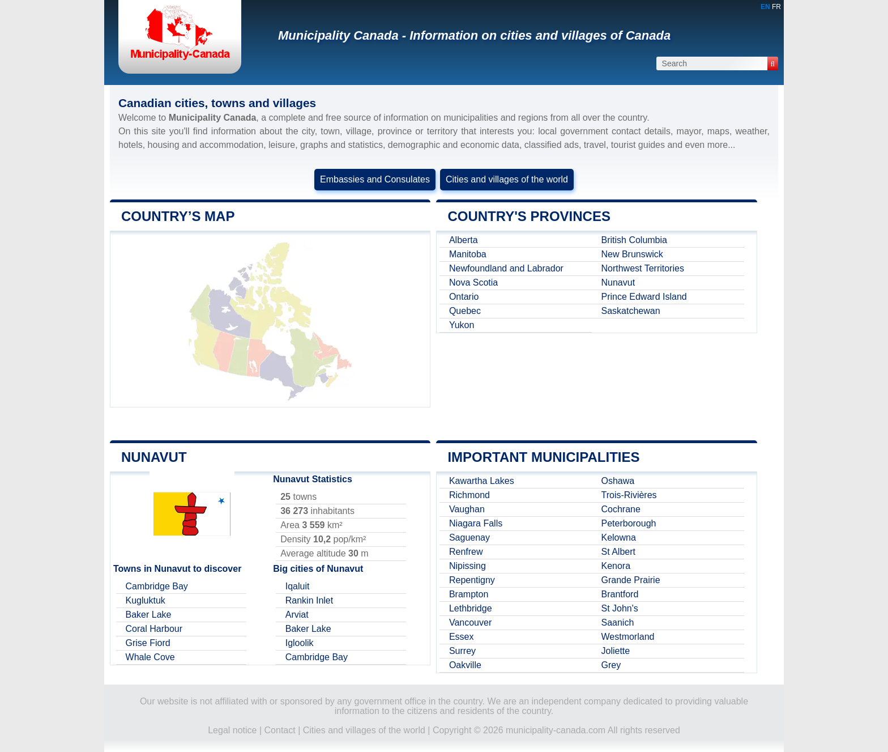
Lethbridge (471, 608)
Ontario (464, 296)
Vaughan (467, 509)
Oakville (466, 665)
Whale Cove (151, 657)
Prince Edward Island (645, 296)
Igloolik (300, 643)
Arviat (297, 614)
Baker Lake (149, 614)
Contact (280, 730)
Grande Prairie (631, 580)
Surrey (463, 651)
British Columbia (635, 240)
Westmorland (628, 636)
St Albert (619, 551)
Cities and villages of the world (507, 179)
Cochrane (621, 509)
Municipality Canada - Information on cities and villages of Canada (474, 35)
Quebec (465, 311)
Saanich (618, 622)
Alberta (464, 240)
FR (776, 7)
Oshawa (618, 481)
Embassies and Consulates (375, 179)
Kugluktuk (146, 600)
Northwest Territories (643, 268)
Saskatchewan (631, 311)
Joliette (616, 651)
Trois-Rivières (630, 495)
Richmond (470, 495)
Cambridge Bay (157, 586)
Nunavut (619, 282)
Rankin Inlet (310, 600)
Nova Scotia (474, 282)
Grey (612, 665)
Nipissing (468, 566)
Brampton (469, 594)
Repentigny (473, 580)
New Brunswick (633, 254)
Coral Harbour (154, 629)
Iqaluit (298, 586)
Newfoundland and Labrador (507, 268)
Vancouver (471, 622)
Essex (462, 636)
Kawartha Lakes (482, 481)
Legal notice (232, 730)
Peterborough (629, 523)
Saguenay (470, 537)
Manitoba (468, 254)
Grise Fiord (148, 643)
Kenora (616, 566)
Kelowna (619, 537)
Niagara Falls (476, 523)
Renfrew (467, 551)
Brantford (620, 594)
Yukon (462, 325)
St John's (620, 608)
